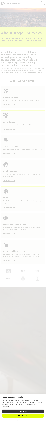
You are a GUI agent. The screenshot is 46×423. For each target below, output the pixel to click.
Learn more (5, 406)
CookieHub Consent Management (25, 420)
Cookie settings (22, 411)
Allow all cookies (23, 416)
